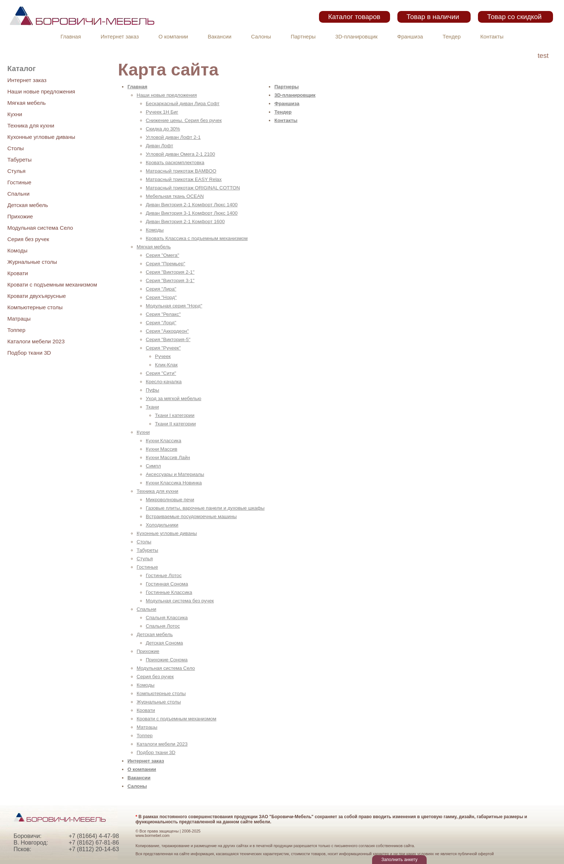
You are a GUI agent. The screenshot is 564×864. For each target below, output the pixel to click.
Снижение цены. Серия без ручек (184, 120)
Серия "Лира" (161, 289)
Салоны (261, 37)
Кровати (17, 273)
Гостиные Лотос (164, 575)
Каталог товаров (354, 17)
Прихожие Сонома (167, 659)
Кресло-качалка (164, 381)
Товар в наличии (433, 17)
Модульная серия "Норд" (174, 306)
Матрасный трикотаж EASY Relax (184, 179)
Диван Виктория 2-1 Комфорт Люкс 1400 (192, 204)
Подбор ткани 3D (29, 353)
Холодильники (162, 525)
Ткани (152, 407)
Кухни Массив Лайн (168, 457)
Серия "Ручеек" (163, 348)
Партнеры (303, 37)
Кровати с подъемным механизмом (52, 284)
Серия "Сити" (161, 373)
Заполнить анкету (399, 859)
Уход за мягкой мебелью (173, 398)
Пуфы (152, 390)
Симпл (153, 466)
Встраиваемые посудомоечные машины (191, 516)
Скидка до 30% (163, 129)
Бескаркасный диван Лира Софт (182, 103)
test (543, 55)
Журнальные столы (32, 262)
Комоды (17, 250)
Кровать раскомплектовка (175, 162)
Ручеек (163, 356)
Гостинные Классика (169, 592)
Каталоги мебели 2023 (36, 341)
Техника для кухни (30, 125)
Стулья (16, 171)
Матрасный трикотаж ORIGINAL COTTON (193, 188)
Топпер (16, 330)
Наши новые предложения (41, 91)
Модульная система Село (40, 228)
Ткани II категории (175, 424)
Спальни (18, 194)
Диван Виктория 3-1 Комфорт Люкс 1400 (192, 213)
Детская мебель (27, 205)
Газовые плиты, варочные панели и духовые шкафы (205, 508)
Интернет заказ (120, 37)
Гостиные (19, 182)
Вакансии (219, 37)
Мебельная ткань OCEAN (175, 196)
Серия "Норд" (161, 297)
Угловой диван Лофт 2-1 (173, 137)
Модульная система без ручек (180, 600)
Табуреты (19, 159)
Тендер (452, 37)
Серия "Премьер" (165, 263)
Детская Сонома (164, 643)
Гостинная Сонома (167, 584)
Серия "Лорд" (161, 322)
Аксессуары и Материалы (175, 474)
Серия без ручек (28, 239)
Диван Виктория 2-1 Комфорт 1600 (185, 221)
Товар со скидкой (514, 17)
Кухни (14, 114)
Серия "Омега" (162, 255)
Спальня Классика (167, 617)
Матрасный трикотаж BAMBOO (181, 171)
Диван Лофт (159, 145)
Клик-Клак (166, 365)
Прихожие (20, 216)
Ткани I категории (174, 415)
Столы (15, 148)
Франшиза (410, 37)
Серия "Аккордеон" (167, 331)
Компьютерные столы (35, 307)
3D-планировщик (356, 37)
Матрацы (19, 318)
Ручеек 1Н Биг (162, 112)
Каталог (21, 68)
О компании (173, 37)
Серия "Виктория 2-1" (170, 272)
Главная (70, 37)
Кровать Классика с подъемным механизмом (197, 238)
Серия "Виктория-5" (168, 339)
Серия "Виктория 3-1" (170, 280)
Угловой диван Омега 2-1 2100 (180, 154)
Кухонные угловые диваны (41, 137)
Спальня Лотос (163, 626)
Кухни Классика (163, 440)
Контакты (492, 37)
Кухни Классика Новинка (174, 482)
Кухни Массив (161, 449)
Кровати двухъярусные (36, 296)
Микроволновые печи (170, 499)
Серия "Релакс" (163, 314)
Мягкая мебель (26, 103)
